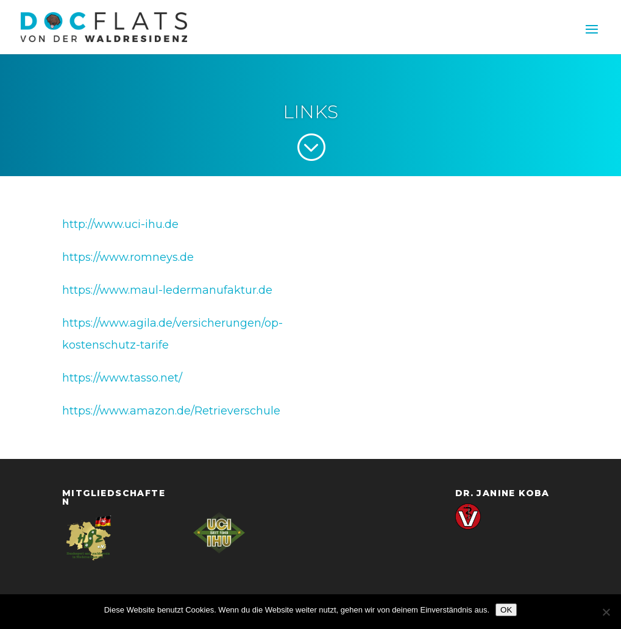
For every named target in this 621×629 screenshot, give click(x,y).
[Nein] (606, 612)
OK (506, 609)
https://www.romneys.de (128, 257)
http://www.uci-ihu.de (120, 224)
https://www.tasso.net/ (122, 378)
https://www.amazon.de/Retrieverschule (171, 411)
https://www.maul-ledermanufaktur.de (167, 290)
